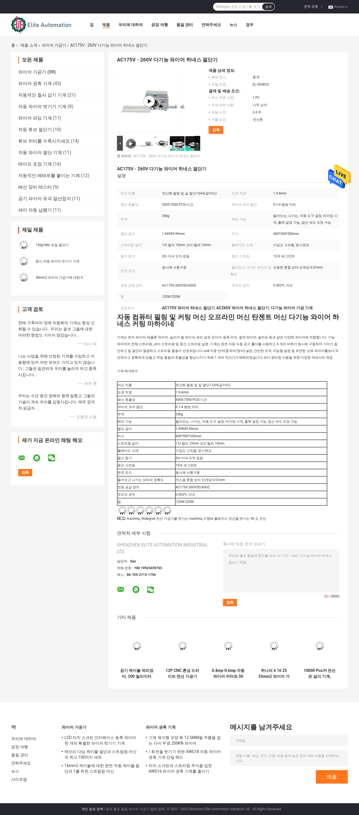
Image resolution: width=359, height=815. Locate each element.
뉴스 (233, 24)
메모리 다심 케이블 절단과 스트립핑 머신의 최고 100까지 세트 (101, 754)
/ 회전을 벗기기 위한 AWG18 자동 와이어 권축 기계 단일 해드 (185, 754)
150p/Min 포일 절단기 (52, 245)
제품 (106, 24)
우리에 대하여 (130, 24)
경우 (250, 24)
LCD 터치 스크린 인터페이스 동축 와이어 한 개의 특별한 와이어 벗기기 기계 (100, 740)
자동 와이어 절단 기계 (40, 152)
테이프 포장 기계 (35, 164)
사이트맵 (19, 779)
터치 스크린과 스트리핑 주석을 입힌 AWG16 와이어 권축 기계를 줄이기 (180, 768)
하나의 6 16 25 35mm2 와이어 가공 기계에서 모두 (273, 673)
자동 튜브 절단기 (35, 129)
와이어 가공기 (54, 45)
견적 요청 (311, 6)
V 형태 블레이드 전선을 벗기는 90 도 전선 (235, 519)
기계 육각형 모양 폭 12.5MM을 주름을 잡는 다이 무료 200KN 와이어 (185, 740)
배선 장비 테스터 (35, 187)
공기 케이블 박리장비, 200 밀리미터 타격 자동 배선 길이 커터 (136, 673)
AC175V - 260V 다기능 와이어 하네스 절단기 (167, 156)
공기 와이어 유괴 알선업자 (44, 198)
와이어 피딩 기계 (35, 118)
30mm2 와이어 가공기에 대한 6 (59, 278)
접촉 (216, 130)
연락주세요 (211, 24)
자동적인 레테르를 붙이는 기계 (49, 175)
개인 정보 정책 (92, 809)
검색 (268, 7)
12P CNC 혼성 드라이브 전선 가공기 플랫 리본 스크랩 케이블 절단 (182, 673)
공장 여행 (159, 24)
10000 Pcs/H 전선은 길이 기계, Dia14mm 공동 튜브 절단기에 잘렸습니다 (319, 673)
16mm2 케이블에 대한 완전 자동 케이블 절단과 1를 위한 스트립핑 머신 (102, 768)
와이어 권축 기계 (35, 83)
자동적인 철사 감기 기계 (42, 95)
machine (133, 519)
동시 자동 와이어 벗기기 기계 (57, 261)
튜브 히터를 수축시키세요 (44, 141)
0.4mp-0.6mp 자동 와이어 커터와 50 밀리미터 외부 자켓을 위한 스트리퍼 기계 (228, 673)
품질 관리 (184, 24)
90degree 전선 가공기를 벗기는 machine (171, 519)
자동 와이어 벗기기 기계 (42, 106)
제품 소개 (28, 45)
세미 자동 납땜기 (35, 210)
